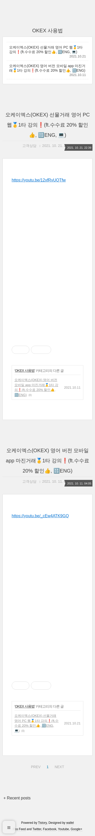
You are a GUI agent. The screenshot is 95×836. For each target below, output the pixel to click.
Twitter (36, 829)
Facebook (49, 829)
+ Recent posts (17, 798)
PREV (35, 766)
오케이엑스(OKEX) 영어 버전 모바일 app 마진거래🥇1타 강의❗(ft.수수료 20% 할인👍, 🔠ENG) (47, 68)
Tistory (42, 823)
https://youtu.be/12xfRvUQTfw (39, 180)
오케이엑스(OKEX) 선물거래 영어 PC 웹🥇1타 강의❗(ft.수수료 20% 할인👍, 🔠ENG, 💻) (46, 49)
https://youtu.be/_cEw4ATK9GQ (40, 516)
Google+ (76, 829)
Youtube (63, 829)
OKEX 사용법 (25, 371)
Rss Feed (19, 829)
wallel (70, 823)
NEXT (58, 766)
